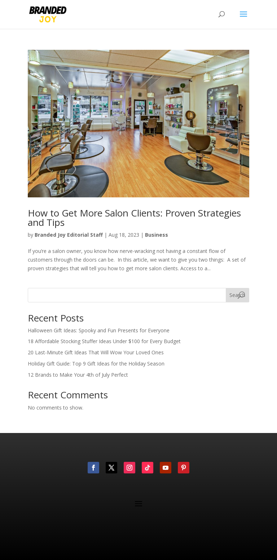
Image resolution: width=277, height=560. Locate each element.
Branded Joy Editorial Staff (69, 234)
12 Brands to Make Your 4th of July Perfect (78, 374)
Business (156, 234)
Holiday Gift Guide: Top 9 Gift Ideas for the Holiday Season (96, 363)
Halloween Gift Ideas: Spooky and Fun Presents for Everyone (99, 330)
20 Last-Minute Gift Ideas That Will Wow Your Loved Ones (96, 352)
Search (237, 295)
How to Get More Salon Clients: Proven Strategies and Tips (134, 217)
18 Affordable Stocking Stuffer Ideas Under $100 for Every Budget (104, 341)
